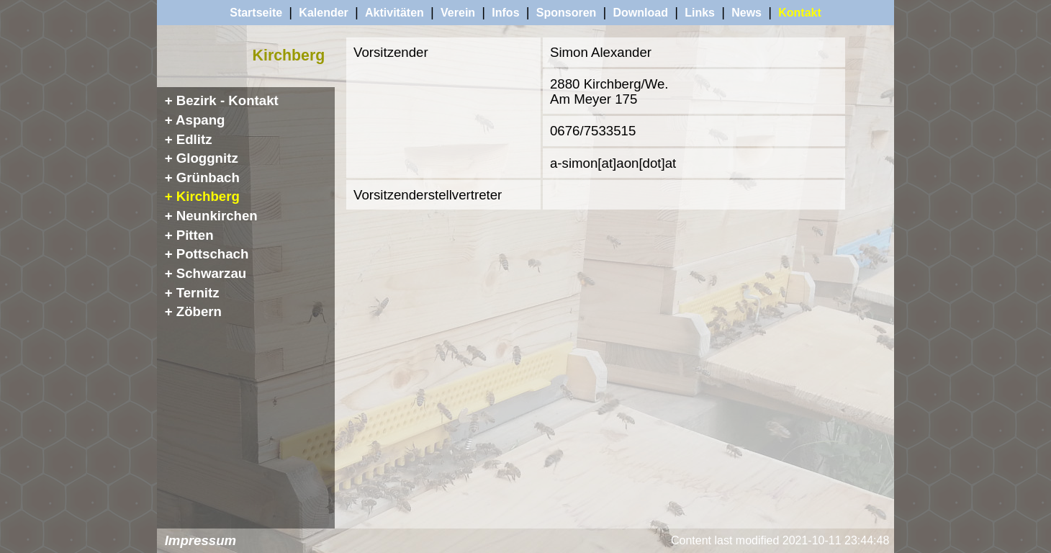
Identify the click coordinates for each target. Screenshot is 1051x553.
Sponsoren (566, 12)
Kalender (323, 12)
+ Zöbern (193, 311)
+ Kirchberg (202, 196)
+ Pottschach (207, 253)
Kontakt (799, 12)
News (746, 12)
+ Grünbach (202, 177)
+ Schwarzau (206, 273)
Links (700, 12)
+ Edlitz (188, 139)
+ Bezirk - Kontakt (222, 100)
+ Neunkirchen (211, 215)
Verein (458, 12)
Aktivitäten (394, 12)
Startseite (256, 12)
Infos (505, 12)
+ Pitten (189, 235)
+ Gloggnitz (201, 158)
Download (640, 12)
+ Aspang (195, 119)
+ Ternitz (192, 292)
